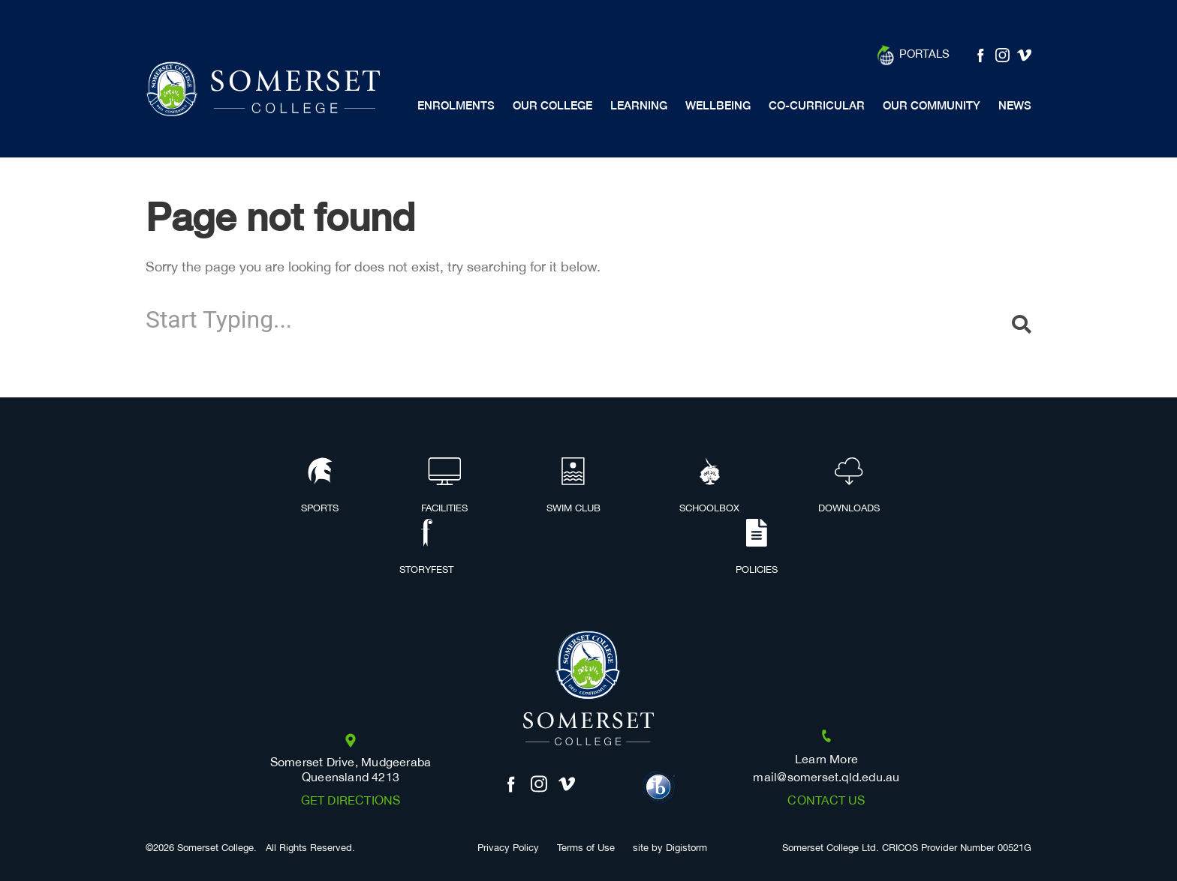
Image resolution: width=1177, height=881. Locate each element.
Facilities (444, 486)
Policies (757, 548)
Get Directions (351, 801)
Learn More (826, 760)
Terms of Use (586, 848)
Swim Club (573, 486)
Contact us (826, 801)
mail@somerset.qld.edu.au (826, 778)
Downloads (849, 486)
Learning (638, 105)
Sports (319, 486)
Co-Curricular (817, 105)
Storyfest (426, 548)
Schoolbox (709, 486)
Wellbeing (718, 105)
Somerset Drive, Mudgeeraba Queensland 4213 (351, 770)
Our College (552, 105)
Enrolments (456, 105)
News (1014, 105)
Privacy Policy (508, 848)
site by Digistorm (670, 848)
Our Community (931, 105)
